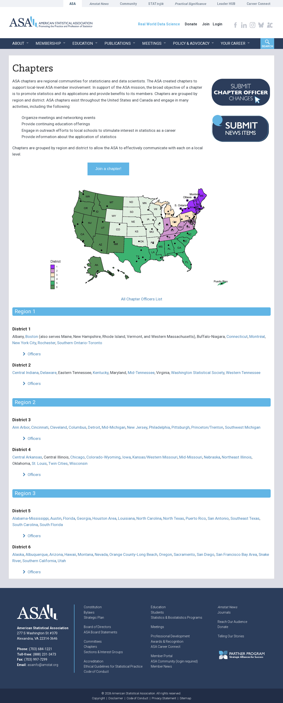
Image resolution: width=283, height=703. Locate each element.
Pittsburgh (181, 427)
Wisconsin (78, 463)
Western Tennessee (243, 372)
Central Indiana (25, 372)
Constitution (93, 607)
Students (157, 612)
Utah (62, 560)
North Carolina (149, 518)
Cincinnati (39, 427)
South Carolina (25, 524)
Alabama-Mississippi (30, 518)
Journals (224, 612)
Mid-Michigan (113, 427)
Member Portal (161, 656)
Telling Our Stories (231, 636)
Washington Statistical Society (197, 372)
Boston (31, 336)
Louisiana (126, 518)
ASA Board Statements (100, 632)
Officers (31, 354)
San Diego (205, 554)
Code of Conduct (96, 671)
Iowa (126, 457)
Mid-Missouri (190, 457)
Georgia (84, 518)
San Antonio (218, 518)
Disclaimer (115, 698)
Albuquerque (37, 554)
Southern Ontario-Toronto (79, 342)
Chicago (77, 457)
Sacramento (184, 554)
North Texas (173, 518)
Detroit (94, 427)
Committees (93, 641)
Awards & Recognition (167, 641)
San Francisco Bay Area (236, 554)
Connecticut (237, 336)
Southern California (39, 560)
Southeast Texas (244, 518)
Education (158, 607)
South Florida (51, 524)
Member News (161, 666)
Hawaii (70, 554)
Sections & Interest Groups (103, 652)
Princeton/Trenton (207, 427)
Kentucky (100, 372)
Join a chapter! (108, 168)
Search (267, 46)
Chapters (90, 647)
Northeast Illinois (237, 457)
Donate (223, 627)
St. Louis (39, 463)
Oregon (165, 554)
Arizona (56, 554)
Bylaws (89, 612)
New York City (24, 342)
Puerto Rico (196, 518)
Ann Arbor (21, 427)
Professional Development (170, 636)
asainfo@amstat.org (42, 665)
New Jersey (137, 427)
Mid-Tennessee (141, 372)
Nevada (101, 554)
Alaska (18, 554)
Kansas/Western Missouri (155, 457)
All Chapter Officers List (141, 299)
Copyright (98, 698)
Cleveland (58, 427)
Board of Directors (97, 627)
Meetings (157, 627)
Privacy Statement (164, 698)
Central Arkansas (27, 457)
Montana (85, 554)
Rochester (46, 342)
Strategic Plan (94, 617)
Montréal (257, 336)
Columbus (77, 427)
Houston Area (104, 518)
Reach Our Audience (232, 622)
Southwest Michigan (242, 427)
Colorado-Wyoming (103, 457)
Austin (55, 518)
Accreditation (93, 661)
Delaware (48, 372)
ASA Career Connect (165, 647)
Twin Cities (58, 463)
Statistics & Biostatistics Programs (176, 617)
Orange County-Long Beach (133, 554)
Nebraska (212, 457)
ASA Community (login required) (174, 661)
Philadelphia (159, 427)
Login (217, 24)
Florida (69, 518)
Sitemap (185, 698)
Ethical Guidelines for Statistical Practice (113, 666)
